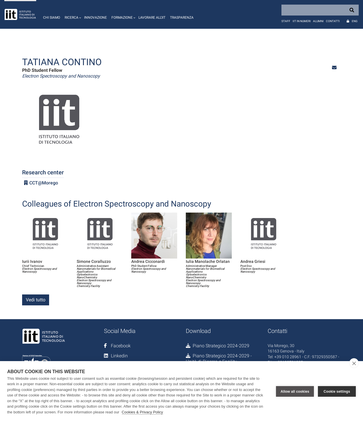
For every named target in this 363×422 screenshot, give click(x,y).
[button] (72, 14)
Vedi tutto (35, 299)
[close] (354, 363)
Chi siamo (51, 18)
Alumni (318, 21)
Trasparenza (182, 18)
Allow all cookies (295, 392)
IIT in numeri (302, 21)
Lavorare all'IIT (151, 18)
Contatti (333, 21)
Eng (355, 21)
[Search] (320, 10)
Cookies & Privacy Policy (142, 412)
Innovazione (95, 18)
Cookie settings (337, 392)
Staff (285, 21)
